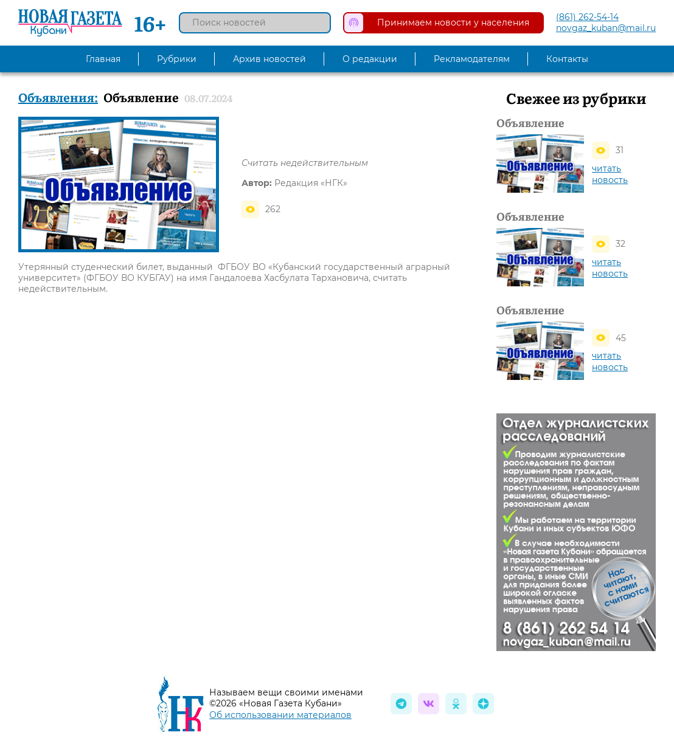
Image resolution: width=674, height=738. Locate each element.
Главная (103, 58)
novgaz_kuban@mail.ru (606, 27)
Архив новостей (269, 58)
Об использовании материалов (280, 714)
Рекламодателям (472, 58)
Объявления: (58, 97)
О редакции (369, 58)
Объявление (530, 122)
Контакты (567, 58)
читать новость (610, 174)
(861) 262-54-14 (587, 17)
